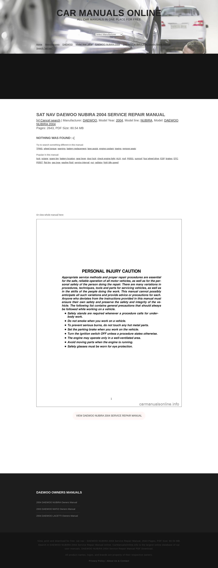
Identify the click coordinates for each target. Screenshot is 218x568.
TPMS (39, 148)
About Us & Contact (118, 561)
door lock (91, 158)
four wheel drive (151, 158)
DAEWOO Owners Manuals (59, 492)
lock (38, 158)
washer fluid (67, 162)
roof (124, 158)
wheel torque (50, 148)
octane (44, 158)
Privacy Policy (97, 561)
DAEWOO (90, 120)
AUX (118, 158)
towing (118, 148)
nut (92, 162)
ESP (162, 158)
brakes (169, 158)
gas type (56, 162)
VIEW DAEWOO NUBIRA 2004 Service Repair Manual (109, 415)
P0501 (130, 158)
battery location (67, 158)
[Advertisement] (109, 76)
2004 (119, 120)
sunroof (138, 158)
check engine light (106, 158)
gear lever (81, 158)
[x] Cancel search (48, 120)
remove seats (129, 148)
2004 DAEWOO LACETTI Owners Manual (57, 516)
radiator (98, 162)
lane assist (93, 148)
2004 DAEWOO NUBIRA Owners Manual (56, 502)
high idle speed (111, 162)
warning (61, 148)
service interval (82, 162)
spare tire (54, 158)
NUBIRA (146, 120)
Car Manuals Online (109, 13)
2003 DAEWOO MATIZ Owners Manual (55, 509)
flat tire (47, 162)
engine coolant (106, 148)
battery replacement (76, 148)
